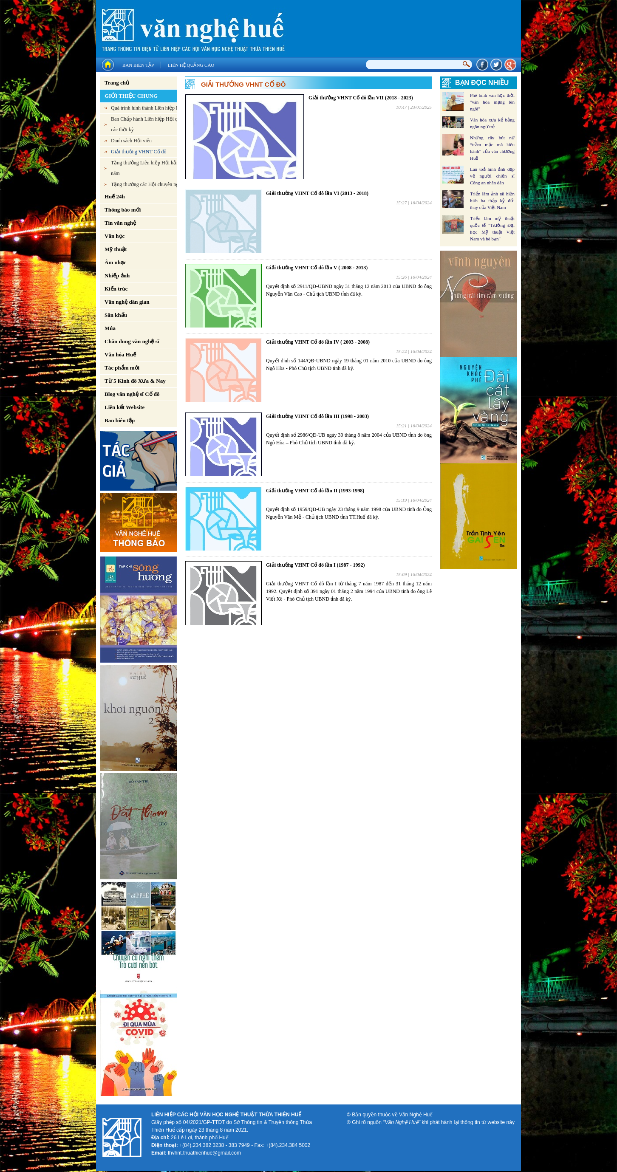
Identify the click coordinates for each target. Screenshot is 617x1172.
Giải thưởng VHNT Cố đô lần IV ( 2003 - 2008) (318, 342)
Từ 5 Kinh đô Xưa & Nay (135, 381)
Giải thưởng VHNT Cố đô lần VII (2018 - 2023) (360, 98)
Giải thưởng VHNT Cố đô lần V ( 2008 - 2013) (317, 268)
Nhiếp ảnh (117, 275)
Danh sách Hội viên (131, 141)
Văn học (115, 236)
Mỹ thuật (116, 249)
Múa (110, 328)
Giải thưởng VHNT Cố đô (139, 152)
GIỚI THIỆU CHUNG (131, 96)
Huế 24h (115, 196)
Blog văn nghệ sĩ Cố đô (132, 394)
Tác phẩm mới (122, 367)
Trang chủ (117, 82)
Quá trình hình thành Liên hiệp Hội (147, 108)
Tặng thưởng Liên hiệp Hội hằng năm (146, 168)
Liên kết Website (124, 407)
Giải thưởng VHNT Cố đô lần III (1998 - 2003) (317, 416)
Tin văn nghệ (120, 223)
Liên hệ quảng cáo (191, 65)
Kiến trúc (116, 288)
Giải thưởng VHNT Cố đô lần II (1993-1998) (315, 491)
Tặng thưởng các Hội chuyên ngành (148, 184)
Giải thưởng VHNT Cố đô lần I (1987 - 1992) (315, 565)
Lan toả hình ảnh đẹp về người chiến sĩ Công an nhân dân (492, 176)
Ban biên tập (138, 65)
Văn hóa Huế (120, 354)
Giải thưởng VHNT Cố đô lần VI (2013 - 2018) (317, 193)
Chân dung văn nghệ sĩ (132, 341)
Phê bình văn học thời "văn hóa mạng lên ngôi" (492, 102)
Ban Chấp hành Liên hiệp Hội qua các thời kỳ (146, 124)
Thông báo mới (123, 209)
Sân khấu (116, 315)
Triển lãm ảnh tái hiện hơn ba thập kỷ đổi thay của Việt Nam (492, 200)
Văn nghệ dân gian (127, 302)
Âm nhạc (115, 262)
